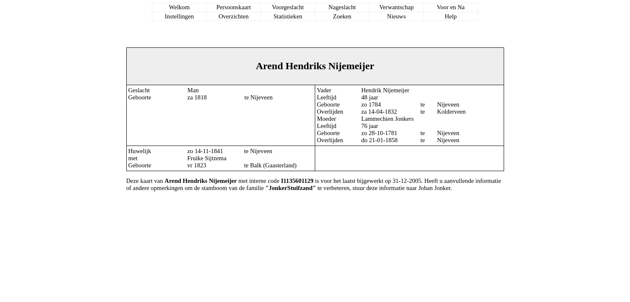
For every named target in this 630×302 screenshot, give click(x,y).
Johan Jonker (434, 188)
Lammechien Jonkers (387, 118)
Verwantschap (396, 7)
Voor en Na (451, 7)
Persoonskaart (233, 7)
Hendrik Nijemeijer (385, 90)
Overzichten (234, 16)
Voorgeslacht (288, 7)
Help (451, 16)
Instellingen (179, 16)
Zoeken (342, 16)
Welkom (179, 7)
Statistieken (288, 16)
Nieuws (396, 16)
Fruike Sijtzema (206, 158)
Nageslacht (342, 7)
